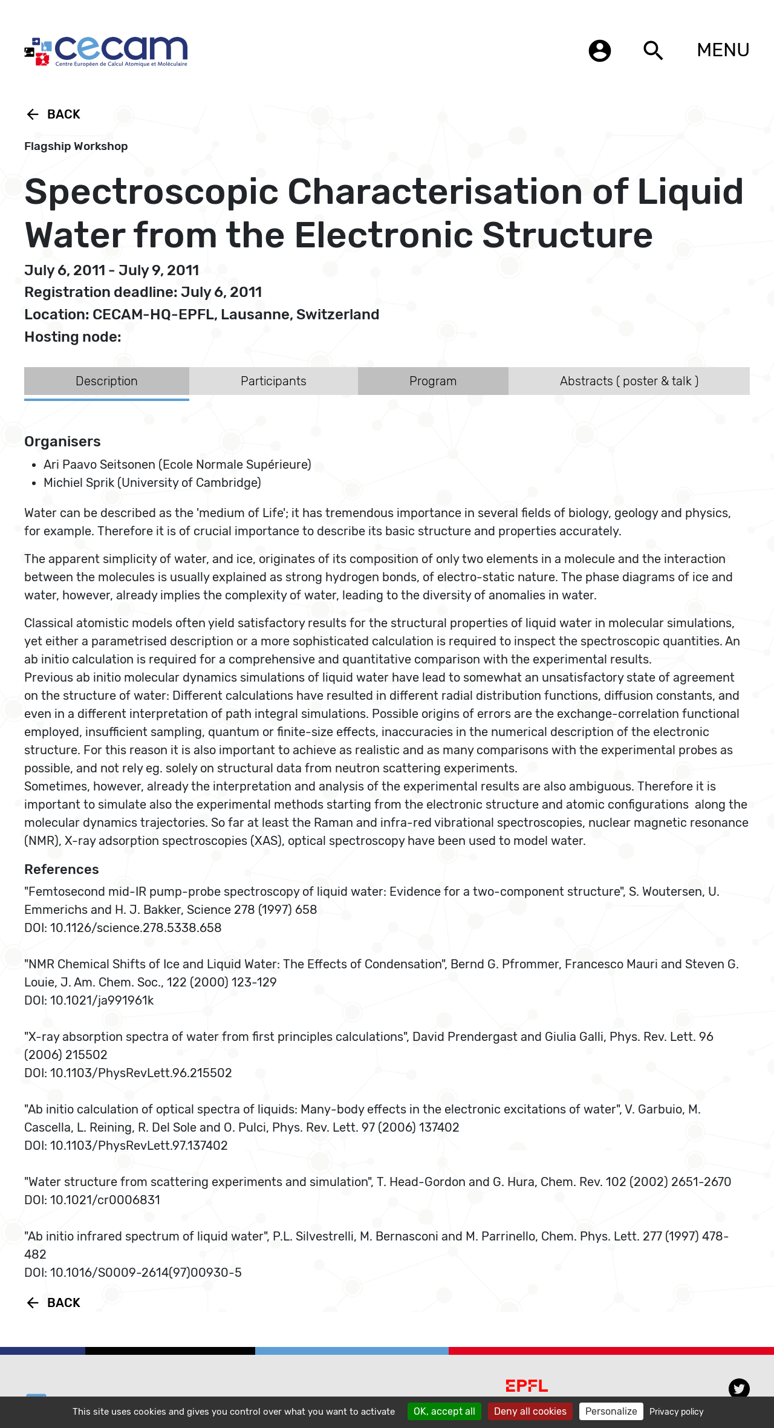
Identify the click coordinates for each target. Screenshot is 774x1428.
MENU (723, 49)
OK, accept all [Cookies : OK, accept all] (444, 1411)
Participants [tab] (274, 381)
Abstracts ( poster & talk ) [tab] (629, 381)
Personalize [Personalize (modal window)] (611, 1411)
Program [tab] (433, 381)
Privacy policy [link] (676, 1412)
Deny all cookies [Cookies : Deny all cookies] (530, 1411)
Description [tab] (107, 381)
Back (52, 114)
